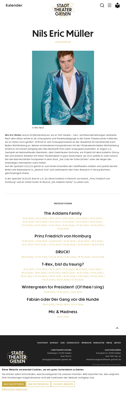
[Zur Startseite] (63, 10)
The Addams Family (63, 213)
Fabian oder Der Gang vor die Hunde (63, 299)
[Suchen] (102, 5)
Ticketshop (42, 343)
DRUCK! (63, 251)
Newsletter (98, 343)
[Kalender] (24, 5)
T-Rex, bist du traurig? (63, 264)
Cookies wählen (63, 384)
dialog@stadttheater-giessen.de (56, 359)
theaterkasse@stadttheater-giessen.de (103, 359)
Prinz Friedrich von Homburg (63, 235)
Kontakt (54, 343)
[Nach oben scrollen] (118, 328)
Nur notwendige (38, 384)
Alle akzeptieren (14, 384)
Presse (109, 343)
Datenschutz (73, 343)
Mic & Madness (63, 311)
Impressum (86, 343)
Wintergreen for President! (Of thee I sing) (63, 286)
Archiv (117, 343)
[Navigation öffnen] (109, 5)
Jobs (62, 343)
